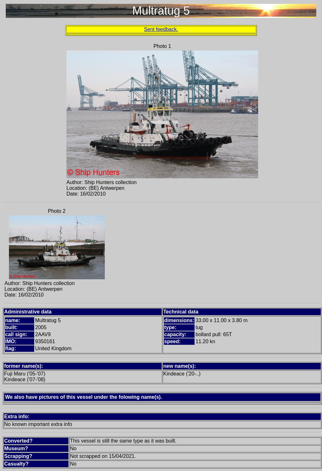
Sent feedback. (161, 29)
